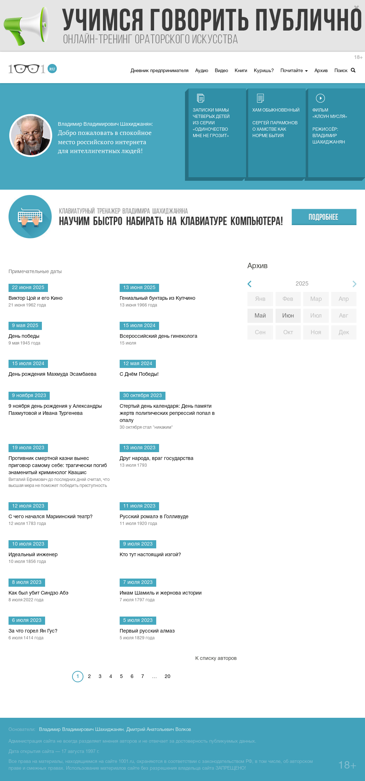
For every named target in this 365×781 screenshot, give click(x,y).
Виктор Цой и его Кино (60, 302)
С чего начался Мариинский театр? (60, 521)
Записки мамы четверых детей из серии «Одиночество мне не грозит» (211, 116)
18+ (358, 57)
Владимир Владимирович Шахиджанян (81, 730)
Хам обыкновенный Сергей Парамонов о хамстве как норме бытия (276, 116)
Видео (221, 71)
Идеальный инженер (60, 559)
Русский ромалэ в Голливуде (171, 521)
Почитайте (294, 71)
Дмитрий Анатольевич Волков (158, 730)
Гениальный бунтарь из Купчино (171, 302)
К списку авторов (216, 658)
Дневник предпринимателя (160, 71)
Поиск (344, 70)
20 (167, 676)
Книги (241, 71)
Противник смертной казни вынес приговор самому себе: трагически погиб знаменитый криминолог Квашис (60, 472)
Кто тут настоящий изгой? (150, 555)
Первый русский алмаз (171, 635)
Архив (321, 71)
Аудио (201, 71)
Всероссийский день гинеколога (171, 340)
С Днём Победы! (139, 374)
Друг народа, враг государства (171, 462)
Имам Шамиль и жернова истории (171, 597)
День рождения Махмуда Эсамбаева (53, 374)
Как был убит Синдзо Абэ (60, 597)
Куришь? (264, 71)
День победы (60, 340)
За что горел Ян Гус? (60, 635)
